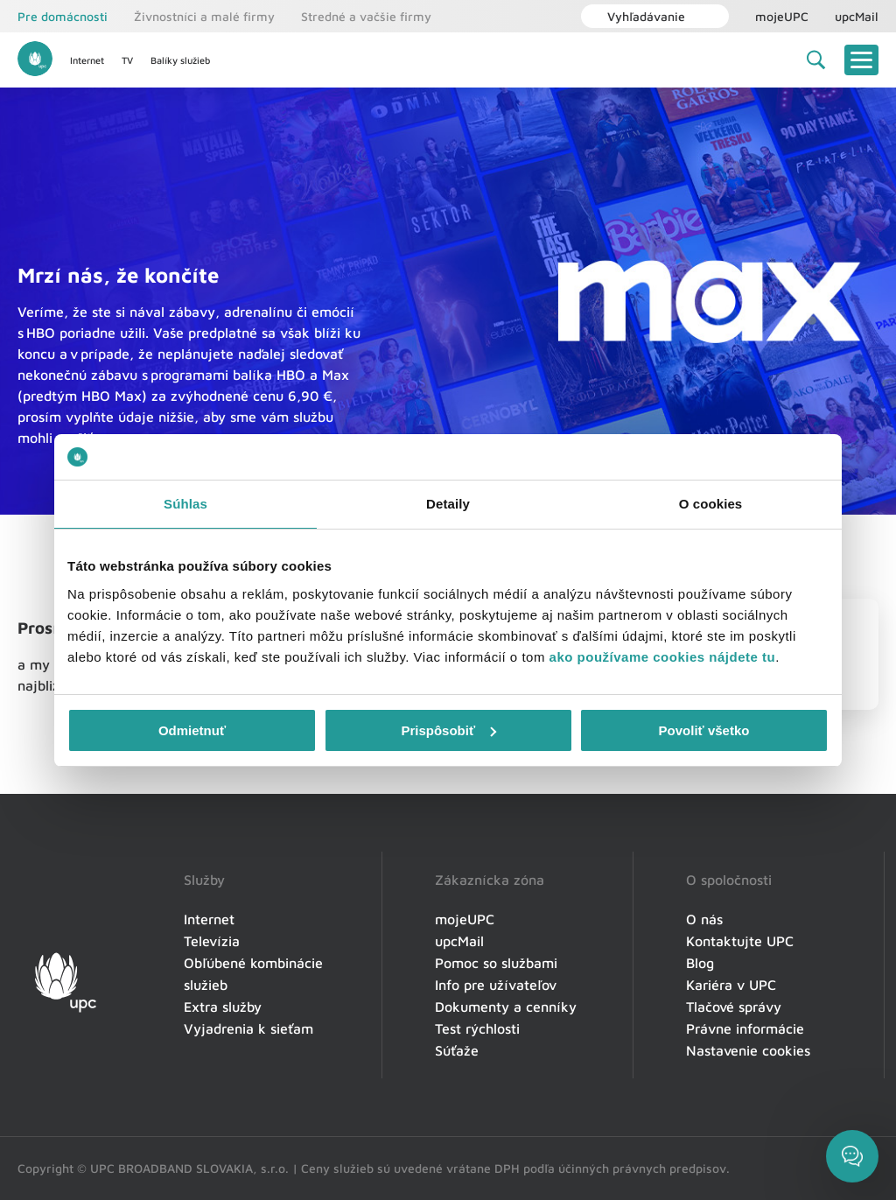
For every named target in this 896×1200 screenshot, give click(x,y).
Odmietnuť (192, 730)
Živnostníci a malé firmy (204, 16)
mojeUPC (781, 16)
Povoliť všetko (704, 730)
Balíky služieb (180, 60)
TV (127, 60)
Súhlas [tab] (185, 503)
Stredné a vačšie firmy (366, 16)
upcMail (856, 16)
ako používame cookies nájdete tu (663, 656)
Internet (87, 60)
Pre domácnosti (63, 16)
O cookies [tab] (711, 503)
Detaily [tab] (448, 503)
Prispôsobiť (448, 730)
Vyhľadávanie (637, 16)
